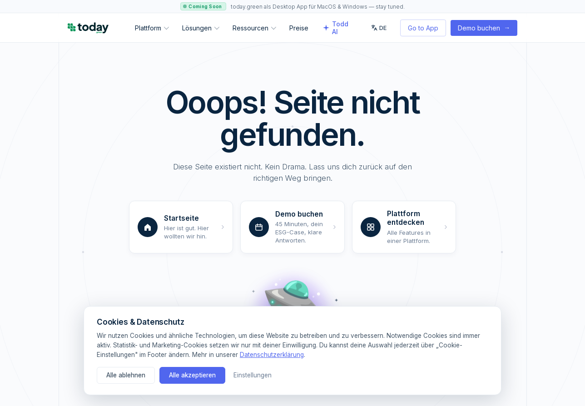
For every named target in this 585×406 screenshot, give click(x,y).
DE (379, 27)
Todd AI (335, 27)
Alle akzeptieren (192, 375)
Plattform (152, 28)
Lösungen (200, 28)
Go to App (423, 28)
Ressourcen (254, 28)
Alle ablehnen (125, 375)
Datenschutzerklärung (272, 354)
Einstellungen (252, 375)
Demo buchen (484, 28)
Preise (298, 28)
